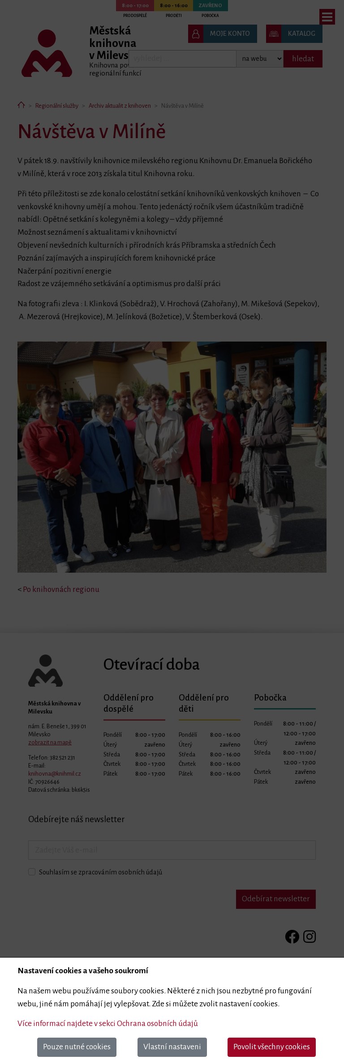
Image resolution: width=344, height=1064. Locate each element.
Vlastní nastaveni (172, 1047)
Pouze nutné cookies (77, 1047)
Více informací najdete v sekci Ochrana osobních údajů (107, 1023)
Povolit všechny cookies (271, 1047)
